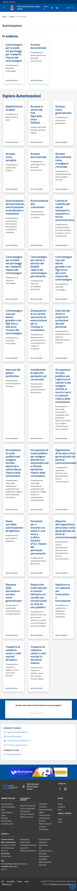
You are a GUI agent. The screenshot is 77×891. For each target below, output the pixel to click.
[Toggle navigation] (4, 7)
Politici (3, 815)
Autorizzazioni (44, 829)
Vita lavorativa (25, 811)
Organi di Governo (7, 804)
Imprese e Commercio (27, 814)
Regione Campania (9, 2)
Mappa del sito (7, 884)
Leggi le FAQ (24, 848)
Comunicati (61, 806)
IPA (40, 848)
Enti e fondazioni (7, 812)
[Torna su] (72, 886)
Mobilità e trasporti (26, 817)
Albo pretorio (43, 845)
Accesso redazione (65, 884)
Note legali (42, 853)
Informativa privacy (45, 850)
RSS (2, 881)
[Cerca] (73, 8)
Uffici (3, 809)
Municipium (54, 884)
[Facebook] (51, 7)
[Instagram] (56, 7)
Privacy (19, 881)
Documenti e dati (7, 823)
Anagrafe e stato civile (27, 805)
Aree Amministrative (8, 806)
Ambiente (42, 820)
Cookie (26, 881)
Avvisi (60, 809)
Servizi (11, 16)
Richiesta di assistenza (28, 850)
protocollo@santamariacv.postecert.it (14, 863)
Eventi (60, 821)
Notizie (60, 804)
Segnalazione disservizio (28, 845)
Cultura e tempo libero (27, 808)
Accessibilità (10, 881)
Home (4, 16)
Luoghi (60, 819)
